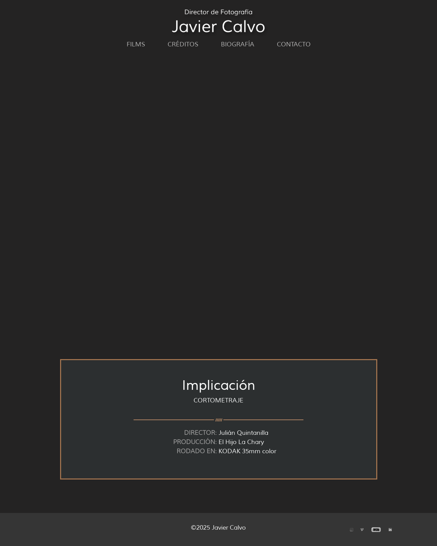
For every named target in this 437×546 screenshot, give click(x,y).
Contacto (294, 44)
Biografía (237, 44)
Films (136, 44)
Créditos (183, 44)
